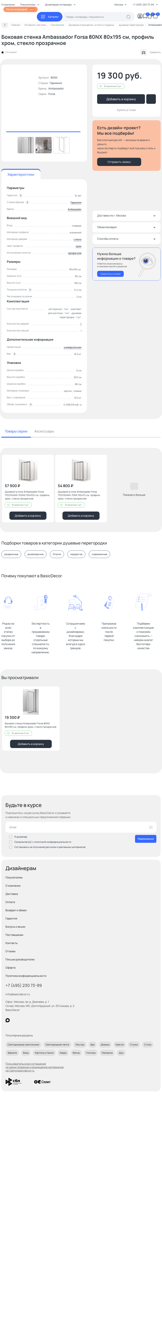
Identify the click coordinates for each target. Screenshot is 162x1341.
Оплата (10, 902)
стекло (77, 239)
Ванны (76, 1052)
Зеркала (12, 1052)
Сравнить (150, 52)
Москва (120, 4)
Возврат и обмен (16, 910)
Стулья (134, 1044)
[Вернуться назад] (4, 25)
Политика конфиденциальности (25, 976)
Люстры (79, 1044)
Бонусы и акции (15, 926)
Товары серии (16, 431)
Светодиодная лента (57, 1044)
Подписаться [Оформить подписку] (146, 838)
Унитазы (91, 1052)
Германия (76, 202)
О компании (12, 886)
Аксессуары (44, 431)
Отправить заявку (119, 162)
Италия (57, 554)
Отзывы (10, 951)
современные (99, 554)
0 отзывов (11, 52)
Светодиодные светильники (23, 1044)
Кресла (120, 1044)
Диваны (105, 1044)
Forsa (51, 94)
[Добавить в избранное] (48, 460)
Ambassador (56, 88)
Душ (121, 1052)
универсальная (72, 347)
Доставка (11, 894)
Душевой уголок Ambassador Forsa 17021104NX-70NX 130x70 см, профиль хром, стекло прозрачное (79, 495)
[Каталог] (49, 17)
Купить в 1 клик (126, 110)
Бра (92, 1044)
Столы (147, 1044)
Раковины (107, 1052)
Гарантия (11, 918)
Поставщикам (14, 935)
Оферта (10, 967)
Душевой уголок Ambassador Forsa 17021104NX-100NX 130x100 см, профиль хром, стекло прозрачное (27, 495)
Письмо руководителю (20, 959)
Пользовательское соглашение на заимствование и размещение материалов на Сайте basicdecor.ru (34, 1067)
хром (78, 246)
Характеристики (21, 174)
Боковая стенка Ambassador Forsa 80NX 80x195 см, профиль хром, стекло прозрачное (30, 725)
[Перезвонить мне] (126, 264)
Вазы (26, 1052)
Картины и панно (44, 1052)
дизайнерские (35, 554)
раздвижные (11, 554)
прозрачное (74, 253)
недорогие (76, 554)
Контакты (11, 943)
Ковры (63, 1052)
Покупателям (14, 877)
